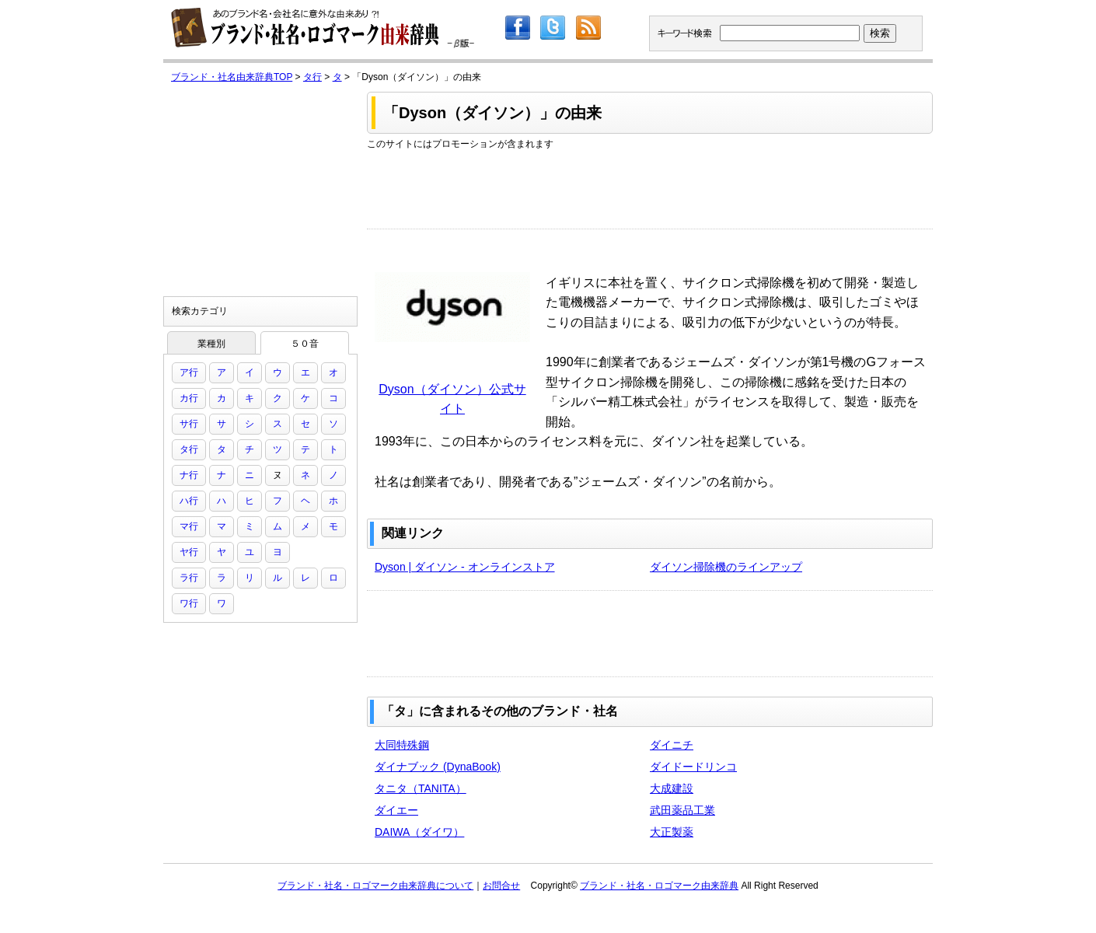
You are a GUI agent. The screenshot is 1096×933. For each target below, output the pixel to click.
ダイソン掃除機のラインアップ (726, 567)
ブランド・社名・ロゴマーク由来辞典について (375, 885)
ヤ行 (189, 552)
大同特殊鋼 (402, 745)
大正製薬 (671, 832)
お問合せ (501, 885)
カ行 (189, 398)
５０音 (305, 343)
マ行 (189, 526)
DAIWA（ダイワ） (419, 832)
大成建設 (671, 788)
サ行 (189, 423)
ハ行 (189, 500)
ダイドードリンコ (693, 766)
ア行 (189, 372)
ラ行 (189, 577)
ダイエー (396, 810)
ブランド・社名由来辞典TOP (231, 77)
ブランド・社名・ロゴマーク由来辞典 (659, 885)
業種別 (211, 343)
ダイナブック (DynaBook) (438, 766)
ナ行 (189, 475)
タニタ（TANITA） (420, 788)
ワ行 (189, 603)
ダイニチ (671, 745)
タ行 (312, 77)
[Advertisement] (650, 186)
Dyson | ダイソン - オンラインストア (465, 567)
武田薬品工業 (682, 810)
